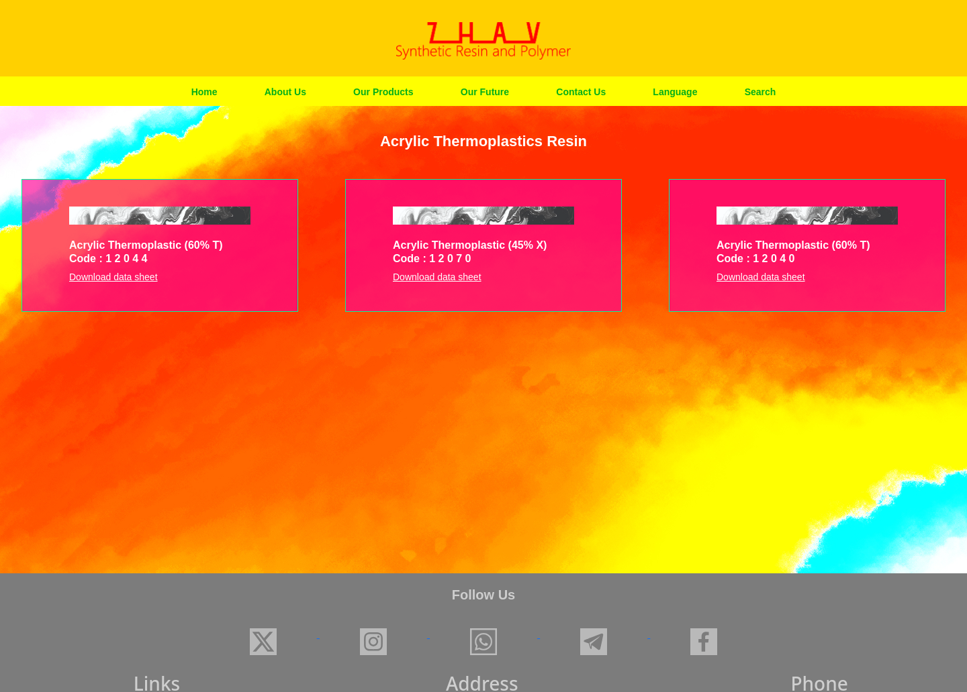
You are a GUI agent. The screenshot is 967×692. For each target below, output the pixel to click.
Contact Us (581, 91)
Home (204, 91)
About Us (285, 91)
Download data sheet (113, 277)
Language (675, 91)
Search (760, 91)
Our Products (383, 91)
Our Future (485, 91)
